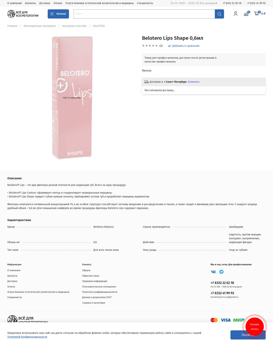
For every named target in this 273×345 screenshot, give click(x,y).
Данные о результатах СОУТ (97, 297)
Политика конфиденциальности (99, 292)
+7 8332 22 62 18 (222, 283)
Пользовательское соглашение (99, 286)
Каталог (58, 14)
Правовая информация (94, 281)
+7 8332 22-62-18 (232, 3)
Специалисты (145, 3)
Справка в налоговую (93, 302)
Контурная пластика (74, 25)
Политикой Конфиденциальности (27, 336)
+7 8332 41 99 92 (222, 293)
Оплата (58, 3)
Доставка (44, 3)
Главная (12, 25)
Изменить (193, 81)
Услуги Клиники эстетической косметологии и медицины (99, 3)
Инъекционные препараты (40, 25)
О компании (14, 3)
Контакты (30, 3)
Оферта (86, 270)
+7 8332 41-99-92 (256, 3)
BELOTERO (99, 25)
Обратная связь (90, 275)
